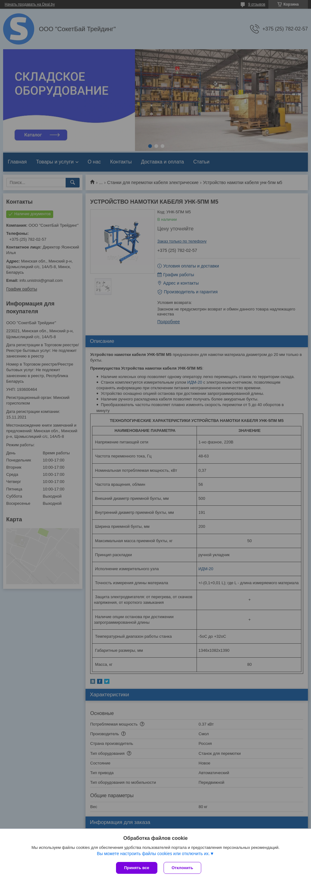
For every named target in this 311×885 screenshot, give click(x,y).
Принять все (136, 867)
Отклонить (182, 867)
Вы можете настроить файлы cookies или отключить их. (153, 853)
